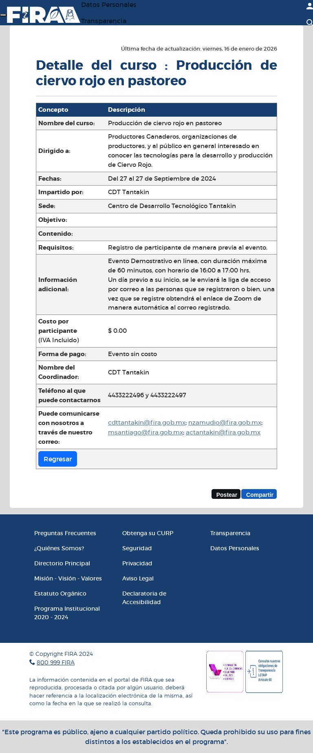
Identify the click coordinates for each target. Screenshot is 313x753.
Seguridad (137, 548)
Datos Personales (234, 548)
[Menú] (3, 15)
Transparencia (103, 21)
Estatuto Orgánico (60, 593)
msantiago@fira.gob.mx (145, 433)
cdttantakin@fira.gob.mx (146, 423)
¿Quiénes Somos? (59, 548)
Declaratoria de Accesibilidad (144, 598)
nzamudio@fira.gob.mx (224, 423)
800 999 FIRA (56, 662)
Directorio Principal (62, 563)
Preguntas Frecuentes (65, 533)
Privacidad (137, 563)
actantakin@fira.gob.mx (223, 433)
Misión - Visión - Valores (68, 578)
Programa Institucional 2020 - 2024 (67, 613)
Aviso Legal (138, 578)
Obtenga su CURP (147, 533)
